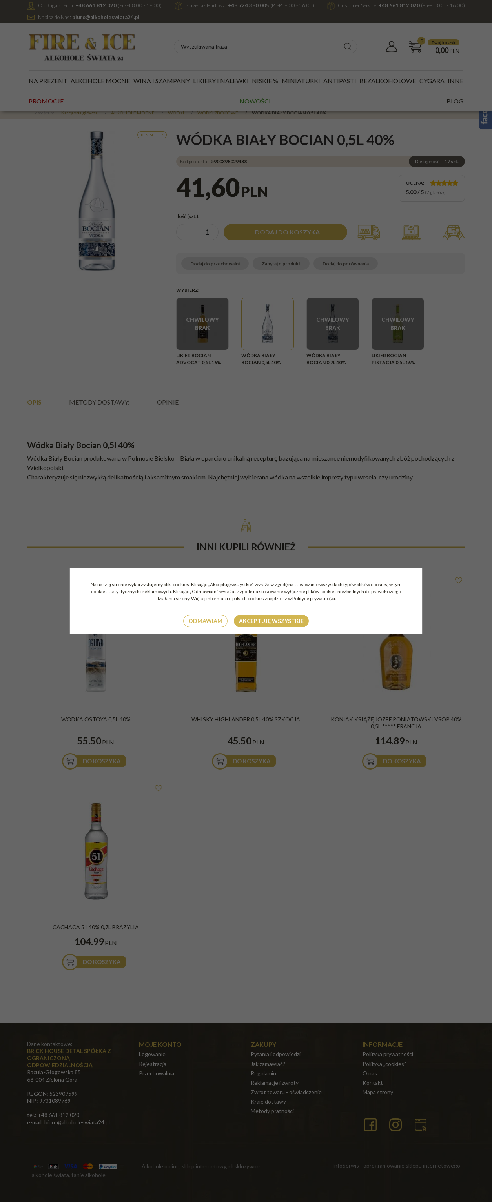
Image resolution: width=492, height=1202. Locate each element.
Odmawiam (205, 620)
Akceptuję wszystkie (271, 620)
